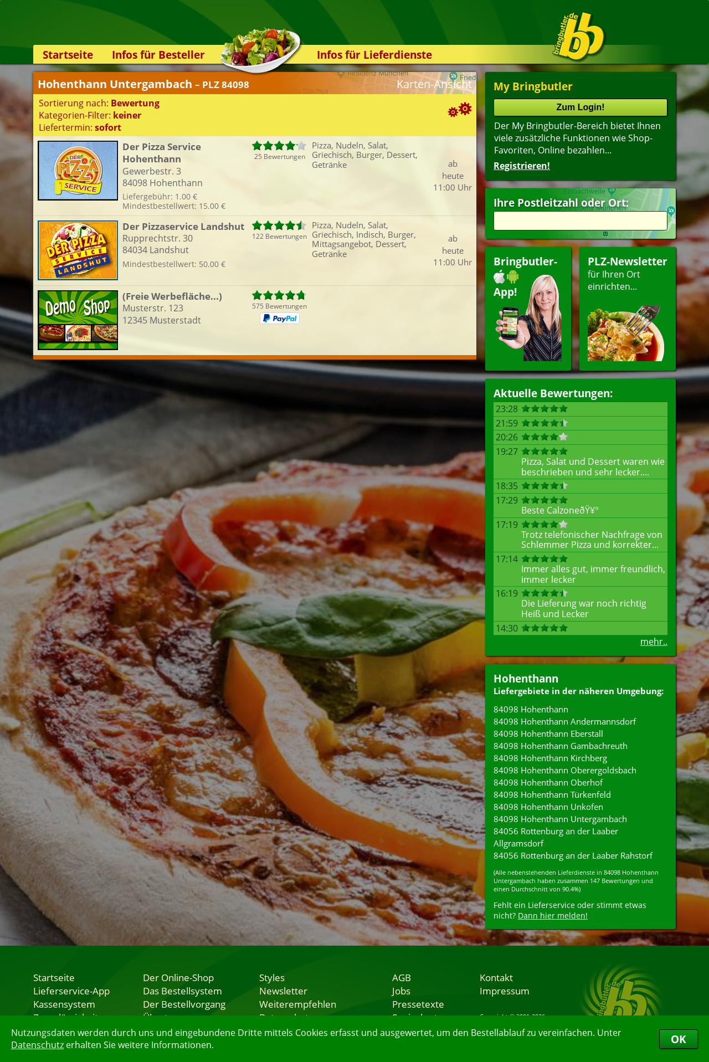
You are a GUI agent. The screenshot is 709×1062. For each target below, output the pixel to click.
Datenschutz (37, 1045)
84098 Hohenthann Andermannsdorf (565, 721)
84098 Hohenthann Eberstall (548, 733)
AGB (401, 977)
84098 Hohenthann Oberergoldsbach (565, 770)
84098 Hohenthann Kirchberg (550, 757)
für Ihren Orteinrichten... (627, 307)
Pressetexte (418, 1003)
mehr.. (653, 641)
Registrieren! (522, 166)
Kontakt (496, 977)
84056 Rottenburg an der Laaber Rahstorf (573, 855)
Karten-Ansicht (434, 83)
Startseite (68, 54)
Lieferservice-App (71, 990)
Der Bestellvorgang (184, 1003)
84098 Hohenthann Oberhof (548, 782)
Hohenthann (526, 678)
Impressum (505, 990)
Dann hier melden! (553, 915)
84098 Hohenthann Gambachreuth (561, 745)
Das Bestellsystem (182, 990)
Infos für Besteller (158, 54)
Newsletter (283, 990)
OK (678, 1039)
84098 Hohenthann (531, 709)
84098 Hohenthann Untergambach (560, 818)
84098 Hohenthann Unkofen (548, 806)
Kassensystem (64, 1003)
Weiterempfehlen (297, 1003)
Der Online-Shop (178, 977)
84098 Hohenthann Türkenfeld (552, 794)
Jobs (401, 990)
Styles (272, 977)
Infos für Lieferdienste (374, 54)
